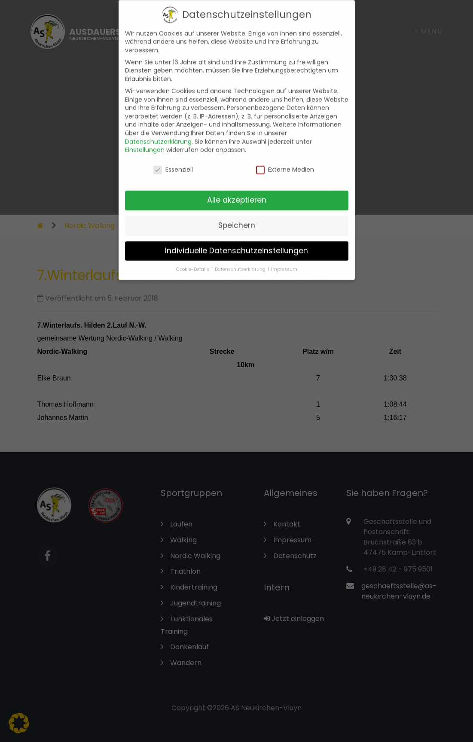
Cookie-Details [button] (193, 262)
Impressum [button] (284, 262)
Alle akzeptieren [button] (236, 193)
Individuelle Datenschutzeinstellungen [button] (236, 244)
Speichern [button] (236, 218)
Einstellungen (145, 143)
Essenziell (173, 163)
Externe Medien (285, 163)
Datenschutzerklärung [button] (241, 262)
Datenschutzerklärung (158, 135)
